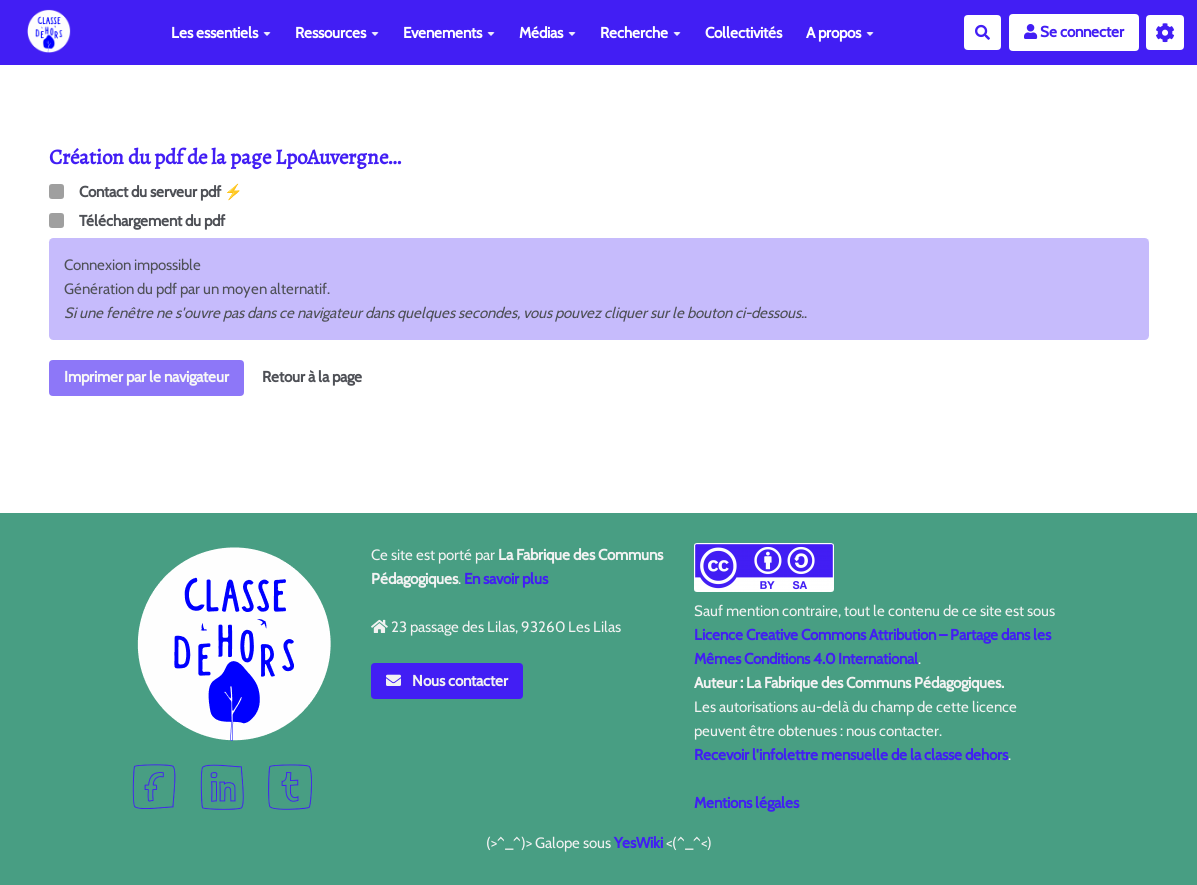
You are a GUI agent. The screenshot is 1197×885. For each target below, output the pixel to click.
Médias (547, 33)
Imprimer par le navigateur (146, 377)
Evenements (449, 33)
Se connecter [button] (1074, 32)
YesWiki (638, 843)
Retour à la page (312, 377)
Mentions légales (746, 803)
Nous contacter (447, 681)
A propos (840, 33)
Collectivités (743, 33)
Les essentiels (221, 33)
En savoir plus (506, 579)
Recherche (640, 33)
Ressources (337, 33)
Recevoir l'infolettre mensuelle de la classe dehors (851, 755)
